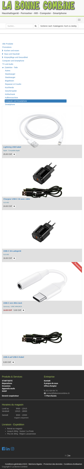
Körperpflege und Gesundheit (16, 57)
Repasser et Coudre (13, 84)
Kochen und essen (11, 51)
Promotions (7, 47)
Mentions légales (35, 464)
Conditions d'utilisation (73, 464)
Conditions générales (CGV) (16, 464)
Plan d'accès (51, 396)
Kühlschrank (10, 94)
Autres (7, 71)
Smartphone (10, 104)
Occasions (6, 386)
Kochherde (9, 87)
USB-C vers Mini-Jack (12, 303)
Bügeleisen (9, 81)
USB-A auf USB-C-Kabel (13, 357)
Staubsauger (10, 74)
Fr (66, 456)
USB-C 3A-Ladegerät (12, 251)
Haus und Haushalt (12, 54)
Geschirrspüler (11, 91)
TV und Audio (7, 64)
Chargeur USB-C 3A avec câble (16, 199)
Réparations (7, 383)
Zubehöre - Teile (11, 67)
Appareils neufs (8, 388)
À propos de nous (51, 383)
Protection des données (53, 464)
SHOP (4, 391)
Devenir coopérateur (10, 396)
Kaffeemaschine (11, 98)
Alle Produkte (7, 44)
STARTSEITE (7, 381)
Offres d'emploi (50, 386)
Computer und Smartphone (13, 61)
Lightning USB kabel (12, 147)
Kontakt (47, 381)
